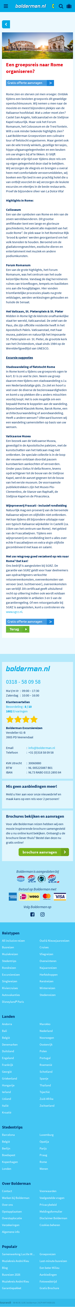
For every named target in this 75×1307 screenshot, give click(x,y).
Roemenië (46, 1065)
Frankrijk (7, 1065)
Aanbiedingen (48, 1274)
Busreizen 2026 (11, 1274)
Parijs (43, 1148)
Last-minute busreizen (53, 1261)
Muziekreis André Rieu (15, 1261)
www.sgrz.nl (14, 612)
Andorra (7, 1024)
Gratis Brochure (49, 1288)
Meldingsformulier (51, 1211)
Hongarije (8, 1085)
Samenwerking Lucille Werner (19, 1254)
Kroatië (6, 1112)
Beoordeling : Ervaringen (19, 709)
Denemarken (10, 1044)
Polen (43, 1051)
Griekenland (9, 1078)
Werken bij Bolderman (15, 1198)
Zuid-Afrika (46, 1099)
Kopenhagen (10, 1162)
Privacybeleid (48, 1205)
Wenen (44, 1169)
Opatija (44, 1141)
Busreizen (8, 947)
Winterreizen (47, 988)
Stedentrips (9, 961)
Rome (43, 1162)
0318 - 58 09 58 (53, 6)
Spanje (44, 1078)
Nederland (46, 1031)
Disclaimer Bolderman (53, 1218)
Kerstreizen (46, 981)
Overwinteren (48, 961)
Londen (6, 1169)
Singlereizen (9, 981)
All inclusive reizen (13, 940)
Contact (7, 1191)
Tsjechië (45, 1092)
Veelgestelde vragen (52, 1198)
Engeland (8, 1058)
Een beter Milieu (49, 1268)
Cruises (44, 947)
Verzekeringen (10, 1225)
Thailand (45, 1085)
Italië (5, 1105)
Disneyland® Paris (13, 1002)
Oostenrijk (46, 1044)
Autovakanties (11, 995)
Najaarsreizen (48, 968)
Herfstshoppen (49, 974)
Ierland (6, 1092)
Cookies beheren (50, 1225)
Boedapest (8, 1155)
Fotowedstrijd (48, 1281)
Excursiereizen (11, 974)
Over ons (7, 1205)
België (6, 1038)
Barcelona (8, 1135)
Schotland (46, 1071)
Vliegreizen (46, 954)
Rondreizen (9, 968)
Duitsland (8, 1051)
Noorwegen (47, 1038)
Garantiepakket (11, 1288)
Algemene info (11, 1232)
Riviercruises (10, 988)
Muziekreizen (10, 954)
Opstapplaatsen (12, 1211)
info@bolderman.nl (41, 748)
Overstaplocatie (12, 1218)
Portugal (45, 1058)
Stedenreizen (48, 995)
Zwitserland (47, 1105)
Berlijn (6, 1148)
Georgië (7, 1071)
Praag (43, 1155)
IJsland (6, 1099)
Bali (4, 1031)
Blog (5, 1268)
